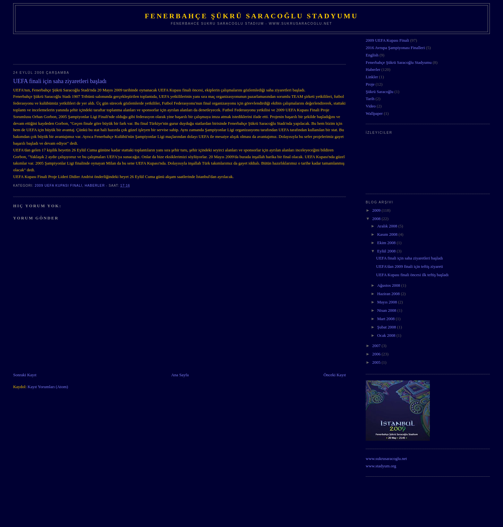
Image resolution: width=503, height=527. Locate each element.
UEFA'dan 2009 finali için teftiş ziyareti (409, 266)
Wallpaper (374, 113)
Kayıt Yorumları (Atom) (48, 386)
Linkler (372, 76)
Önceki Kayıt (334, 374)
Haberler (95, 185)
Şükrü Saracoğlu (379, 91)
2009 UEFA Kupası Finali (58, 185)
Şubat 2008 (387, 327)
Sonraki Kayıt (25, 374)
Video (371, 106)
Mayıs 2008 (387, 302)
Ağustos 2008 (389, 285)
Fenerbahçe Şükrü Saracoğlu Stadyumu (251, 16)
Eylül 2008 (387, 251)
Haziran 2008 (389, 293)
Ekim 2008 (387, 242)
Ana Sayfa (180, 374)
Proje (370, 84)
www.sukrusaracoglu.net (386, 458)
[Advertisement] (88, 46)
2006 (376, 354)
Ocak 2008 (386, 335)
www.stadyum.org (381, 465)
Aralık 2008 (387, 226)
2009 (376, 210)
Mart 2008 (386, 318)
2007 (376, 345)
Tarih (370, 98)
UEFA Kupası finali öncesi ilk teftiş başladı (412, 274)
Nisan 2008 (387, 310)
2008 (376, 218)
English (372, 55)
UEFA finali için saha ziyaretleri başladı (409, 258)
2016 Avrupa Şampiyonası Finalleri (395, 47)
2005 (376, 362)
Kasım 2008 (387, 234)
